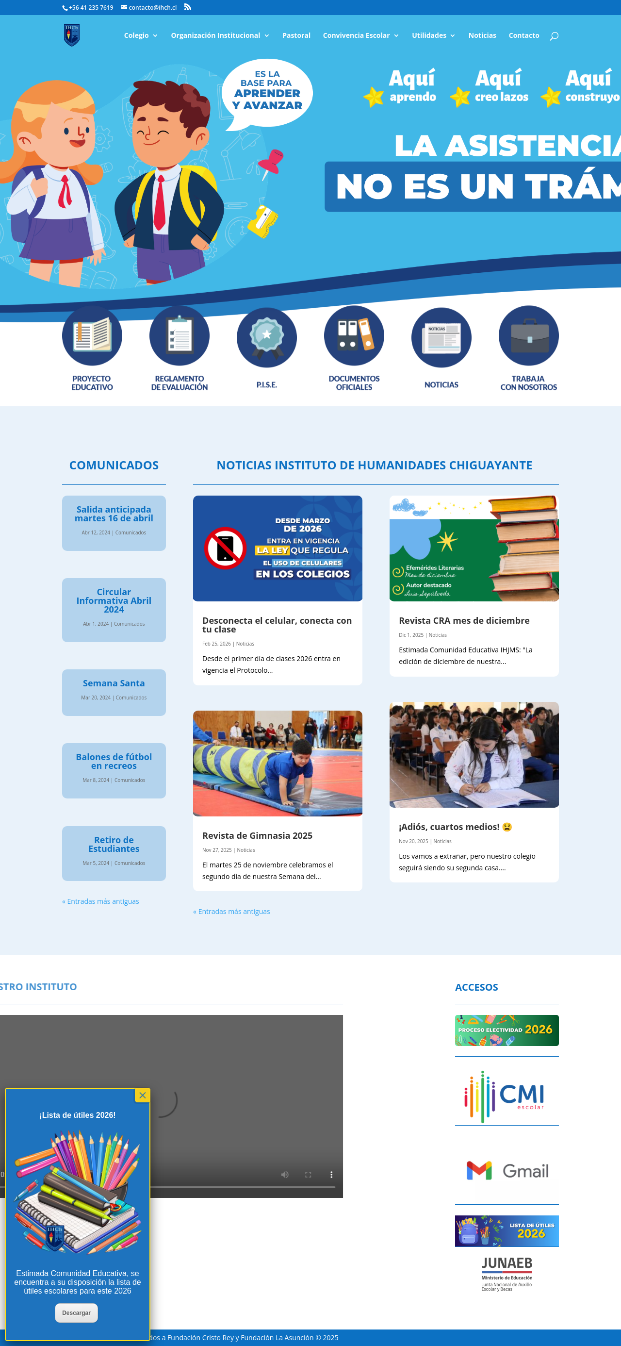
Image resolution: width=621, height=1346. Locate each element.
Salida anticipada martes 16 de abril (114, 513)
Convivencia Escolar (356, 36)
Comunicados (131, 532)
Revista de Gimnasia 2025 (257, 835)
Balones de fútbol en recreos (114, 761)
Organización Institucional (215, 36)
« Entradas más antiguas (100, 901)
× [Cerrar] (142, 1095)
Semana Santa (114, 683)
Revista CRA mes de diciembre (464, 620)
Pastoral (296, 36)
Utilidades (429, 36)
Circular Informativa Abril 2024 (114, 600)
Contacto (524, 36)
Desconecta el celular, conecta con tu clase (277, 625)
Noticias (482, 36)
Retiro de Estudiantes (114, 844)
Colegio (136, 36)
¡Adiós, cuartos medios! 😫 (455, 826)
